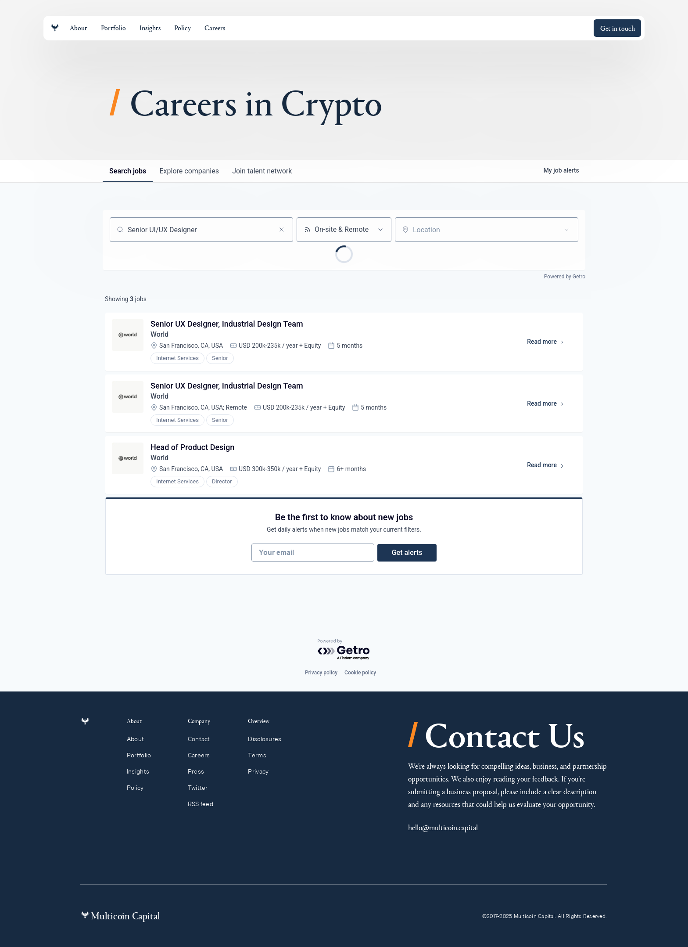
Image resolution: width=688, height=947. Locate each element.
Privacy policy (321, 673)
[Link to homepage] (54, 28)
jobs (128, 171)
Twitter (202, 787)
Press (200, 771)
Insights (143, 771)
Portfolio (144, 755)
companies (190, 171)
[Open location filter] (567, 229)
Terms (261, 755)
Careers (203, 755)
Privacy (262, 771)
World (160, 335)
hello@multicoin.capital (443, 827)
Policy (140, 787)
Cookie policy (360, 673)
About (140, 739)
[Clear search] (281, 229)
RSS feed (205, 804)
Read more (549, 344)
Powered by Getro (564, 277)
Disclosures (269, 739)
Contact (203, 739)
